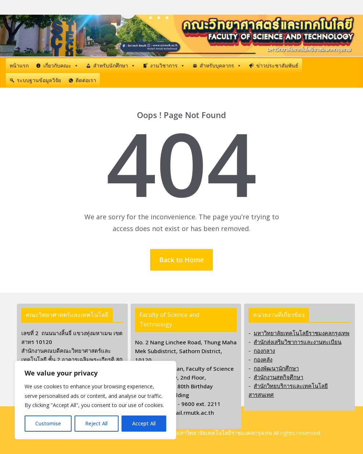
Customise (48, 423)
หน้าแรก (19, 65)
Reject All (96, 423)
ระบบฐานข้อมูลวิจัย (39, 80)
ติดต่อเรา (86, 80)
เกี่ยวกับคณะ (61, 65)
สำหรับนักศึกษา (114, 65)
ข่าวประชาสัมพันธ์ (277, 65)
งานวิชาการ (167, 65)
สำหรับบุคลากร (221, 65)
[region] (95, 400)
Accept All (144, 423)
